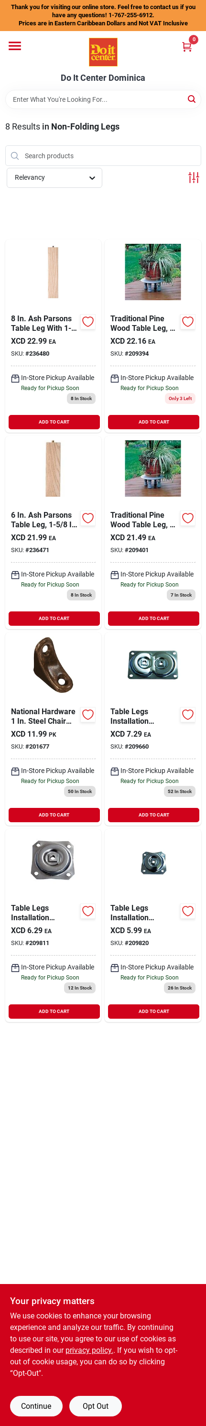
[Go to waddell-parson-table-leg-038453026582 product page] (53, 336)
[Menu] (15, 46)
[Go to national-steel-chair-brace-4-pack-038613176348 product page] (53, 729)
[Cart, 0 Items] (187, 47)
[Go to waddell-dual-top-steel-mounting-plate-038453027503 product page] (153, 729)
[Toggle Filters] (193, 177)
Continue (36, 1406)
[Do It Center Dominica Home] (103, 52)
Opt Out (95, 1406)
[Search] (192, 99)
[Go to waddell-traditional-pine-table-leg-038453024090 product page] (153, 532)
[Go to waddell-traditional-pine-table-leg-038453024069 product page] (153, 336)
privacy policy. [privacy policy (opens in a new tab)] (89, 1350)
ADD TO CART (54, 422)
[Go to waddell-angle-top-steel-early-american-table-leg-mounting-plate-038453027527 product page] (153, 925)
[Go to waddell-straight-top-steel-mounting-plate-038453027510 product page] (53, 925)
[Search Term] (103, 99)
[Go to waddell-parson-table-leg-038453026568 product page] (53, 532)
